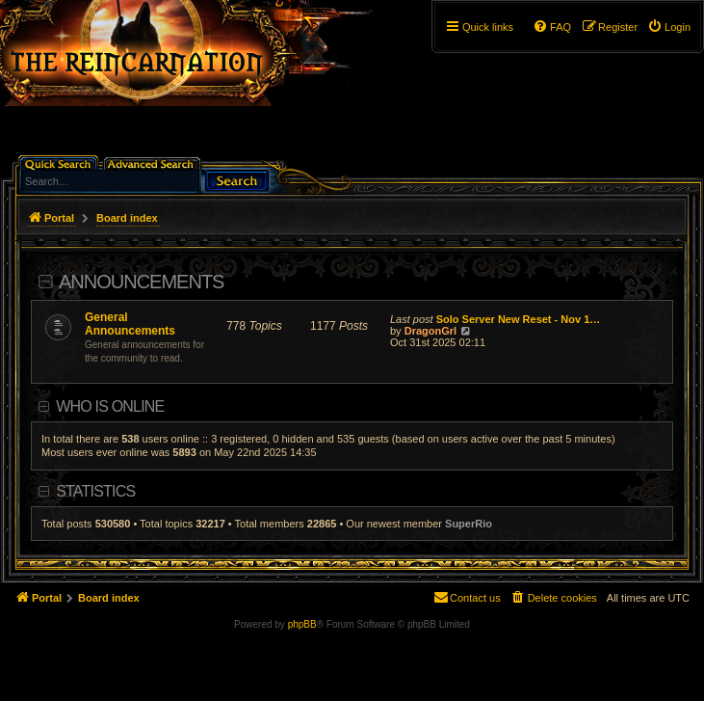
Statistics (95, 491)
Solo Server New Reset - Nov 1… (518, 319)
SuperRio (468, 523)
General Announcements (130, 323)
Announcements (141, 281)
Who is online (110, 406)
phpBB (302, 624)
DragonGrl (430, 331)
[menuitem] (669, 27)
